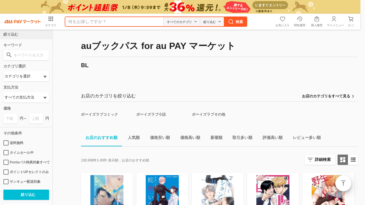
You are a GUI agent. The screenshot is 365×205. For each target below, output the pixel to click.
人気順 (131, 138)
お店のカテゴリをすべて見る (326, 96)
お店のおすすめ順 (99, 138)
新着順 (214, 138)
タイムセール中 (18, 152)
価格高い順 (188, 138)
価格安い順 (157, 138)
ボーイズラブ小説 (151, 114)
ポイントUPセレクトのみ (26, 172)
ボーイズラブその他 (208, 114)
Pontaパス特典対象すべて (26, 162)
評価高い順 (270, 138)
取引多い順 (240, 138)
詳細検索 (323, 159)
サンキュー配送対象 (21, 181)
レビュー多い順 (304, 138)
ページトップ (343, 183)
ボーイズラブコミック (99, 114)
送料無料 (13, 142)
